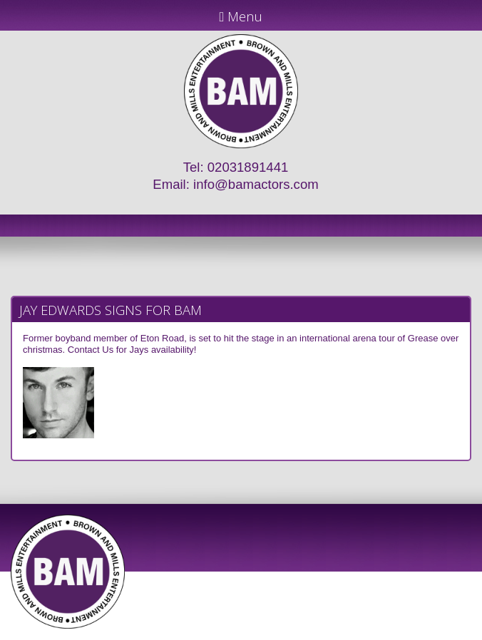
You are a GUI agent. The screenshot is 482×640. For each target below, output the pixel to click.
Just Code (333, 634)
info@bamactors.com (256, 184)
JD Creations (210, 634)
